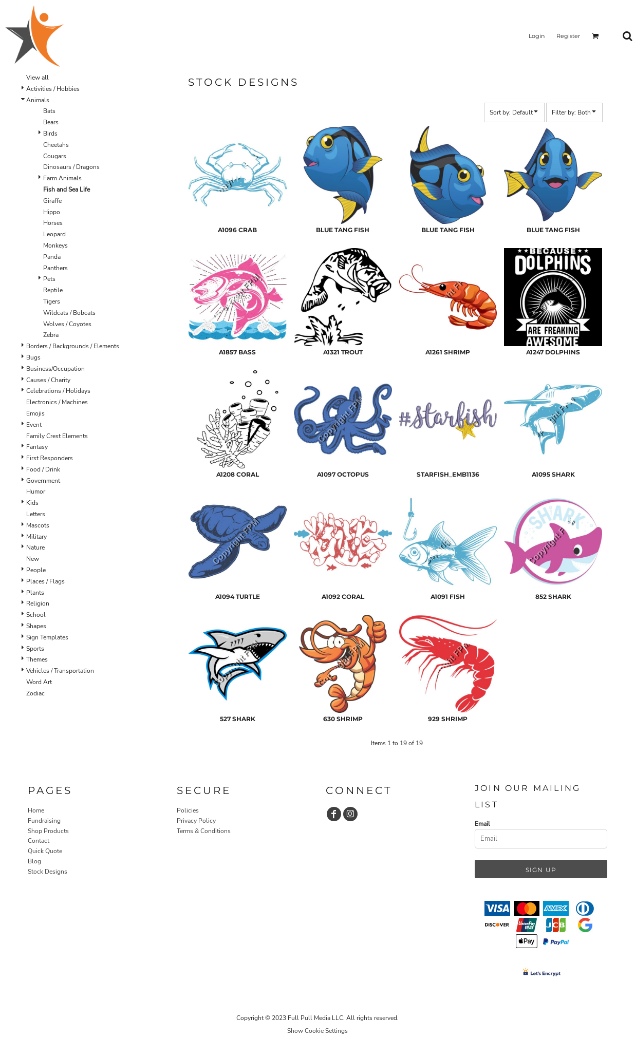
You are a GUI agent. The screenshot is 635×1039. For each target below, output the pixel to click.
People (36, 570)
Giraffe (52, 201)
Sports (35, 649)
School (36, 615)
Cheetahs (56, 145)
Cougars (54, 156)
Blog (34, 861)
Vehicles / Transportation (60, 671)
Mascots (37, 525)
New (32, 559)
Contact (38, 841)
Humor (35, 491)
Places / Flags (45, 581)
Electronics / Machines (57, 402)
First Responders (49, 458)
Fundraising (44, 821)
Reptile (53, 290)
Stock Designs (47, 871)
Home (36, 810)
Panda (52, 257)
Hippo (51, 212)
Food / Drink (43, 469)
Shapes (36, 626)
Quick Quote (45, 851)
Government (43, 481)
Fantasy (37, 447)
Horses (53, 223)
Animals (37, 100)
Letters (35, 514)
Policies (188, 810)
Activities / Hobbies (53, 89)
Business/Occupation (55, 369)
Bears (51, 122)
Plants (35, 593)
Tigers (51, 301)
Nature (35, 547)
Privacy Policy (196, 821)
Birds (50, 133)
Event (34, 425)
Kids (32, 503)
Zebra (51, 335)
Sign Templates (47, 637)
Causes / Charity (48, 380)
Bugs (33, 357)
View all (37, 77)
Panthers (55, 268)
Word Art (39, 682)
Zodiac (35, 693)
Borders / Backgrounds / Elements (72, 346)
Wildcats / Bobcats (69, 313)
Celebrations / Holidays (58, 391)
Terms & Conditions (204, 831)
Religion (37, 603)
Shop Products (48, 831)
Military (36, 537)
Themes (37, 659)
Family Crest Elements (57, 436)
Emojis (35, 413)
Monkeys (55, 245)
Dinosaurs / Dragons (71, 167)
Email (482, 824)
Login (537, 36)
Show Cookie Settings (317, 1031)
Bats (49, 111)
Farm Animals (62, 178)
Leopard (54, 234)
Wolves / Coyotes (67, 324)
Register (568, 36)
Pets (49, 279)
